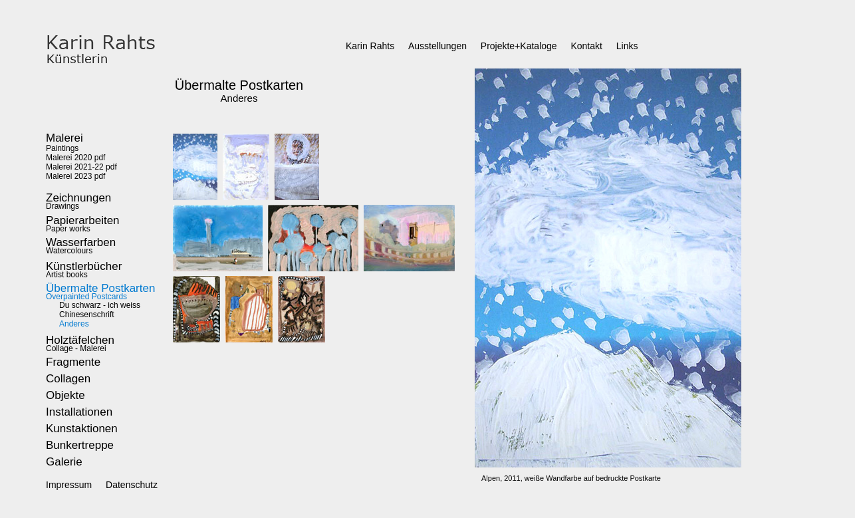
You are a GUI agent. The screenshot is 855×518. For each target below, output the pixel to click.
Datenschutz (132, 484)
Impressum (69, 484)
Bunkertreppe (80, 445)
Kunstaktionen (82, 428)
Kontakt (586, 46)
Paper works (83, 225)
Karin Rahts (370, 46)
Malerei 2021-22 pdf (81, 167)
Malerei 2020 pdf (75, 157)
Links (627, 46)
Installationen (79, 412)
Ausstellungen (437, 46)
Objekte (65, 395)
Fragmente (73, 362)
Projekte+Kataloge (519, 46)
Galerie (64, 461)
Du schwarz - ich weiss (99, 305)
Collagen (68, 378)
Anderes (74, 323)
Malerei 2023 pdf (75, 176)
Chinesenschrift (86, 314)
